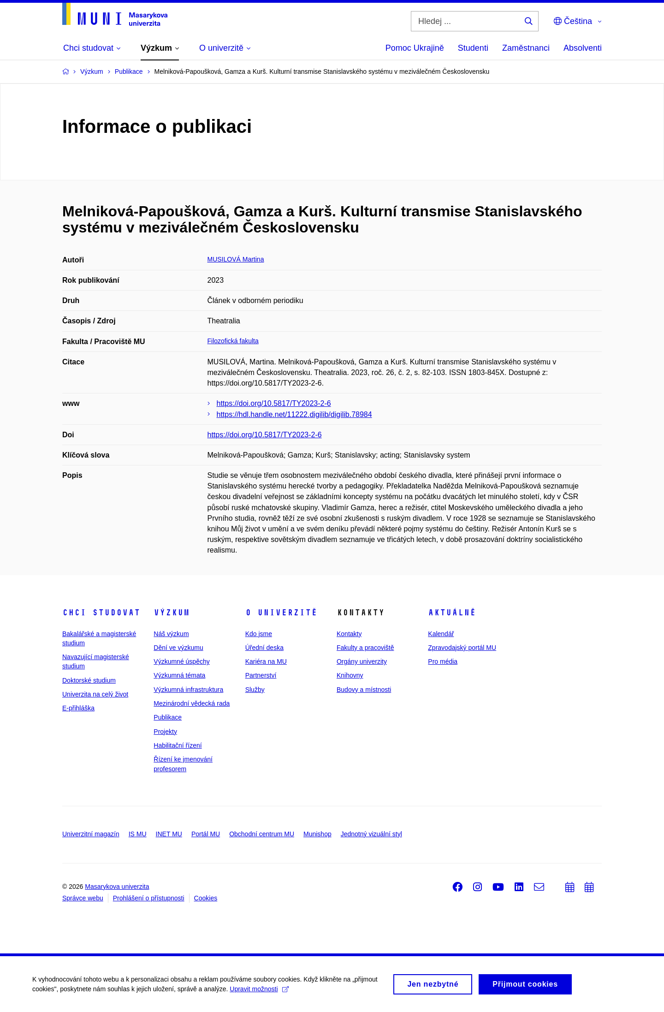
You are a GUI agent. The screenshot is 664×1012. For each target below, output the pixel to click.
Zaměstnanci (526, 48)
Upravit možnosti (259, 992)
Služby (255, 689)
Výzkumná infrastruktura (188, 689)
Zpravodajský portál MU (462, 647)
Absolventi (582, 48)
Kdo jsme (258, 633)
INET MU (169, 834)
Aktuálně (452, 612)
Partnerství (261, 675)
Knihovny (350, 675)
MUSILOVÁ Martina (236, 259)
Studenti (473, 48)
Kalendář (441, 633)
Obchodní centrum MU (261, 834)
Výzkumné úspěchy (181, 661)
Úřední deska (264, 647)
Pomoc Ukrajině (414, 48)
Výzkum (172, 612)
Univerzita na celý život (95, 694)
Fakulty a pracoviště (365, 647)
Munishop (317, 834)
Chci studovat (101, 612)
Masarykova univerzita (117, 886)
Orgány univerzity (362, 661)
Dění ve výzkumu (178, 647)
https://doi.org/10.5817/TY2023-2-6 (274, 403)
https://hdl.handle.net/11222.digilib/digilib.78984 (294, 414)
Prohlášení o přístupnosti (148, 898)
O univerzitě (281, 612)
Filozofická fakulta (233, 341)
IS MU (138, 834)
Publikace (168, 717)
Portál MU (205, 834)
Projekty (165, 731)
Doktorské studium (89, 680)
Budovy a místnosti (364, 689)
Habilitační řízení (178, 745)
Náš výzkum (171, 633)
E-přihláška (78, 708)
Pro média (442, 661)
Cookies (206, 898)
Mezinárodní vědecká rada (192, 703)
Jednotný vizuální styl (371, 834)
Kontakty (349, 633)
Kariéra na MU (266, 661)
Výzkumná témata (179, 675)
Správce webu (82, 898)
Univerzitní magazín (90, 834)
